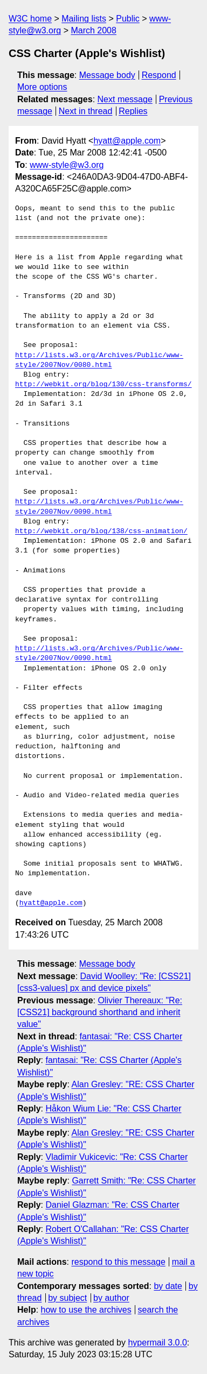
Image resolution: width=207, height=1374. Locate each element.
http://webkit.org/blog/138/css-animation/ (101, 531)
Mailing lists (83, 18)
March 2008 (93, 30)
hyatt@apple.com (127, 140)
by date (168, 1286)
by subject (67, 1297)
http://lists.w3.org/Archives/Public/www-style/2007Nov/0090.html (99, 506)
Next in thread (86, 111)
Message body (107, 75)
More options (42, 86)
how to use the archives (86, 1309)
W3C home (30, 18)
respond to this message (118, 1261)
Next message (125, 99)
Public (128, 18)
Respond (159, 75)
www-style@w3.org (67, 164)
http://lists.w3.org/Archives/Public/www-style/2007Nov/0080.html (99, 360)
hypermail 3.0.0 (157, 1342)
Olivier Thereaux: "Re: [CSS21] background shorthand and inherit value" (99, 1012)
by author (111, 1297)
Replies (133, 111)
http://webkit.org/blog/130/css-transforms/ (103, 384)
